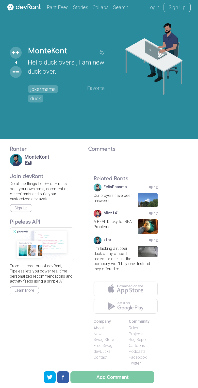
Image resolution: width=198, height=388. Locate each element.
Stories (80, 7)
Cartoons (137, 345)
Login (153, 7)
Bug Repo (137, 339)
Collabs (101, 7)
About (99, 328)
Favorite (96, 88)
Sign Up (177, 7)
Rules (133, 328)
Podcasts (137, 351)
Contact (100, 357)
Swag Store (104, 339)
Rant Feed (58, 7)
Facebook (138, 357)
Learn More (24, 290)
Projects (136, 334)
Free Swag (103, 345)
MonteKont (47, 51)
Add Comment (112, 377)
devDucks (102, 351)
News (98, 334)
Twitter (135, 363)
